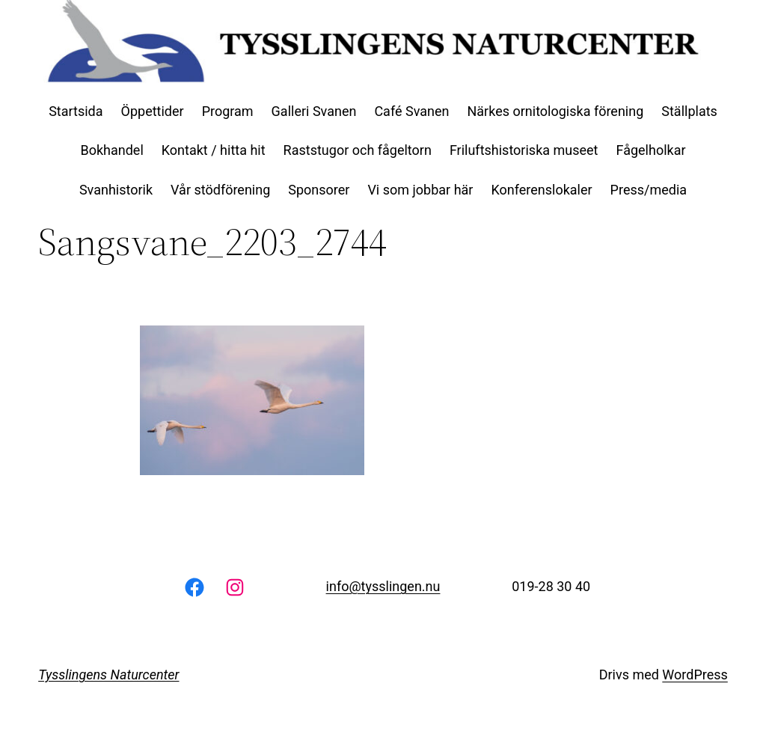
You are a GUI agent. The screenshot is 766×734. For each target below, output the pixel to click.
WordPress (694, 674)
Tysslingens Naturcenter (108, 674)
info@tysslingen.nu (383, 586)
